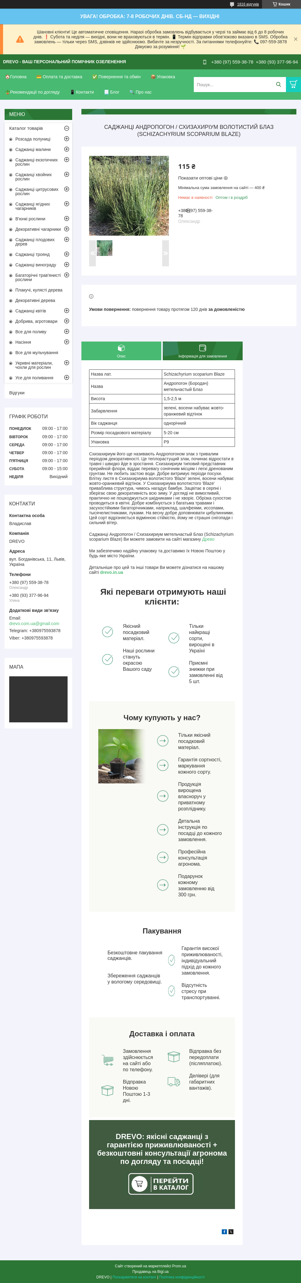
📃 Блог (111, 92)
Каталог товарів (26, 128)
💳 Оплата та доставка (59, 76)
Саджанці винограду (35, 264)
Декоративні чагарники (38, 229)
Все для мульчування (36, 352)
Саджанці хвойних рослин (33, 176)
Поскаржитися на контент (134, 1277)
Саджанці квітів (30, 310)
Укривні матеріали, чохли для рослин (34, 365)
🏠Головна (15, 76)
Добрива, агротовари (36, 321)
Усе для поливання (34, 377)
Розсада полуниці (32, 139)
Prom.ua (179, 1266)
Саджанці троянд (32, 254)
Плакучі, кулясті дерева (38, 290)
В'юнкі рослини (30, 218)
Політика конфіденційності (182, 1277)
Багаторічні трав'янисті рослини (38, 277)
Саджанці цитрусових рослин (36, 191)
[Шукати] (278, 84)
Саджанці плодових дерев (35, 241)
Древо (208, 539)
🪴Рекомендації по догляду (32, 92)
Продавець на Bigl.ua (150, 1271)
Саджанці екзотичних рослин (36, 162)
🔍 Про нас (140, 92)
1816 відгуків (248, 4)
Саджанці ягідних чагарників (32, 206)
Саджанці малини (33, 149)
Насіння (23, 342)
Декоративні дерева (35, 300)
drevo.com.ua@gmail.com (34, 623)
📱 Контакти (82, 92)
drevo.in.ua (111, 572)
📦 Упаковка (162, 76)
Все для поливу (30, 331)
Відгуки (17, 392)
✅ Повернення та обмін (116, 76)
